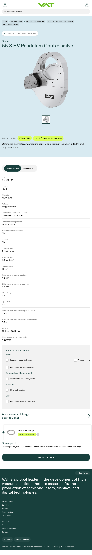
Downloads (6, 516)
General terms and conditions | (34, 547)
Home (5, 21)
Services (5, 509)
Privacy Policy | (15, 547)
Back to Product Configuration (22, 33)
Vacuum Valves (16, 21)
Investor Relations (9, 528)
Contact (5, 532)
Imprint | (5, 547)
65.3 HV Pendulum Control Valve (60, 21)
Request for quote (46, 457)
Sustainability (7, 512)
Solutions (5, 505)
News (4, 525)
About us (5, 521)
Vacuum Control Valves (35, 21)
